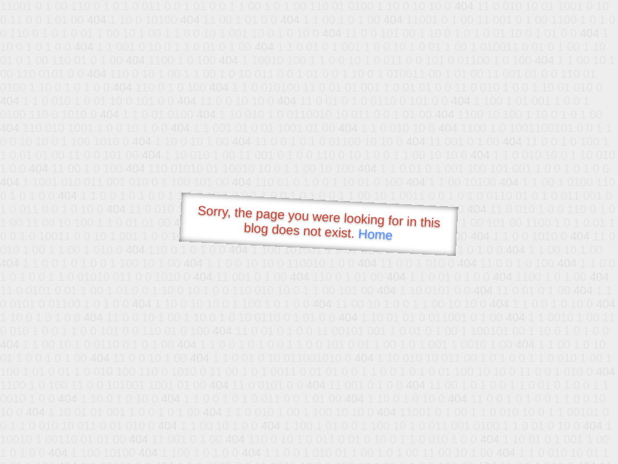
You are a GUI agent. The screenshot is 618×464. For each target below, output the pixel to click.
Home (375, 234)
